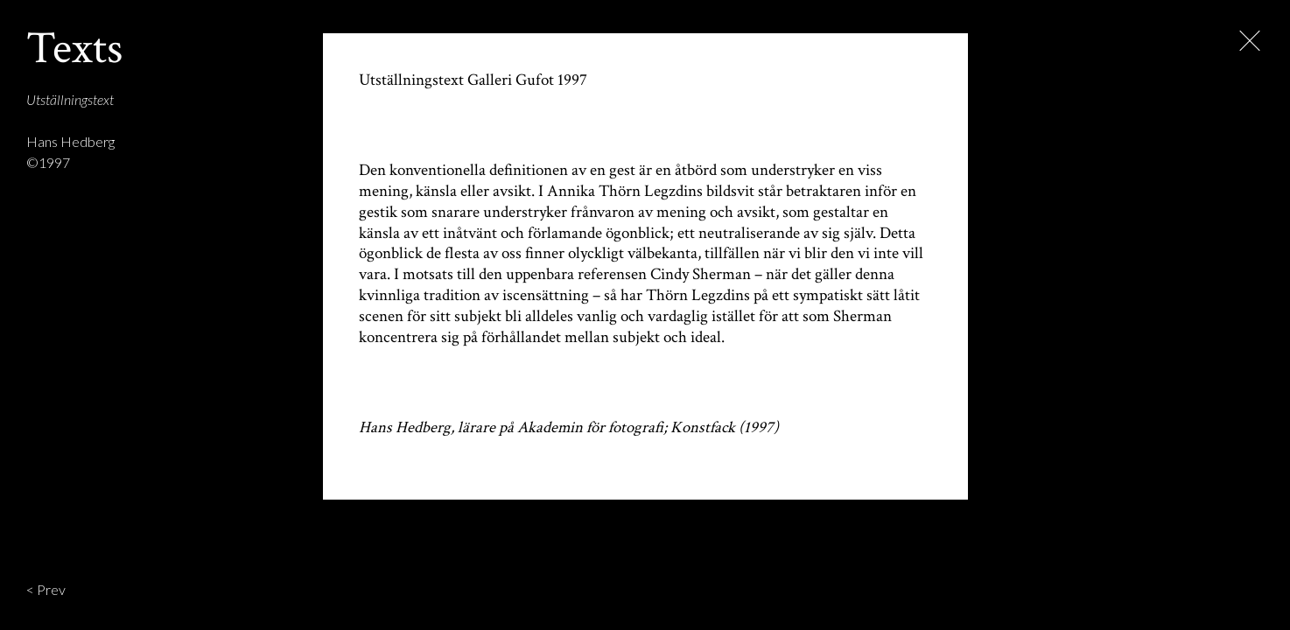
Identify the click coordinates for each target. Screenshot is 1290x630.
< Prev (46, 589)
